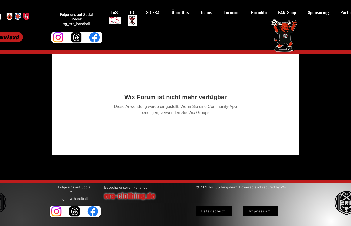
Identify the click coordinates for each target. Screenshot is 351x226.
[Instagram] (58, 37)
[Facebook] (94, 37)
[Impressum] (260, 211)
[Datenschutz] (214, 211)
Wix (284, 187)
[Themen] (76, 37)
